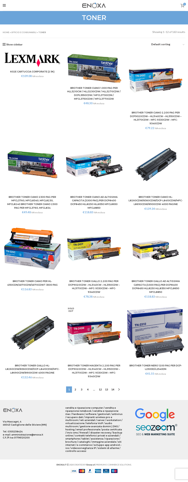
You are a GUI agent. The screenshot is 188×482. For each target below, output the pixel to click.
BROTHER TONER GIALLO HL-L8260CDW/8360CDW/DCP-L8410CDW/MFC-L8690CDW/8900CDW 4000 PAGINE (32, 372)
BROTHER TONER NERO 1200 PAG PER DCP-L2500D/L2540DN (156, 368)
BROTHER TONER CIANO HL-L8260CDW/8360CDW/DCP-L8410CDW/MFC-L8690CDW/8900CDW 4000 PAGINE (156, 203)
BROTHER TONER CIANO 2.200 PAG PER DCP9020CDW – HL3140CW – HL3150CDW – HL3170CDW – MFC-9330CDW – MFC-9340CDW (156, 118)
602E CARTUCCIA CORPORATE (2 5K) (32, 71)
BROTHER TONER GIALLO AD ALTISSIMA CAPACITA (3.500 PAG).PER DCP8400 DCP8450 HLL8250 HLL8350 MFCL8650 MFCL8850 (156, 288)
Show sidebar (14, 44)
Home (6, 32)
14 (112, 394)
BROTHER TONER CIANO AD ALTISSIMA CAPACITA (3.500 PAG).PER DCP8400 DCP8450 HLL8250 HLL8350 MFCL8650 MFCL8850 (94, 203)
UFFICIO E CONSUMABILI (23, 32)
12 (100, 394)
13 (106, 394)
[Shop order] (168, 45)
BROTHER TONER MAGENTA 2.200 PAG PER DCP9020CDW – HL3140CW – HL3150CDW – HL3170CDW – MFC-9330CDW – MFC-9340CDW (94, 372)
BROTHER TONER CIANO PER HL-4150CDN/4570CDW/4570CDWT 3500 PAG (32, 286)
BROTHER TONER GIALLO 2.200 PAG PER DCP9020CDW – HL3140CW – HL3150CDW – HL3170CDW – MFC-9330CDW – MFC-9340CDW (94, 288)
